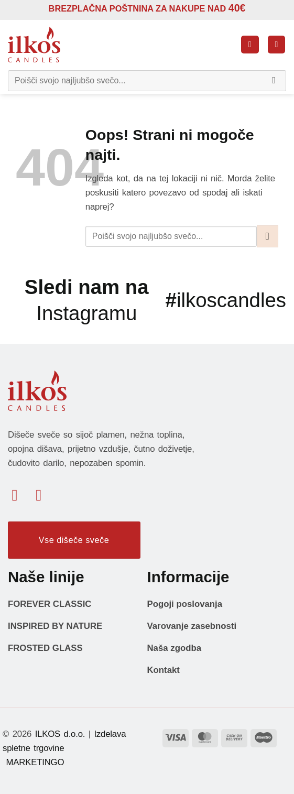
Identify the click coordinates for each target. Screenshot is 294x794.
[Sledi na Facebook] (20, 495)
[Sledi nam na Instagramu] (43, 495)
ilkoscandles (226, 300)
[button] (250, 44)
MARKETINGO (33, 762)
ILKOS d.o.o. (60, 734)
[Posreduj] (274, 81)
